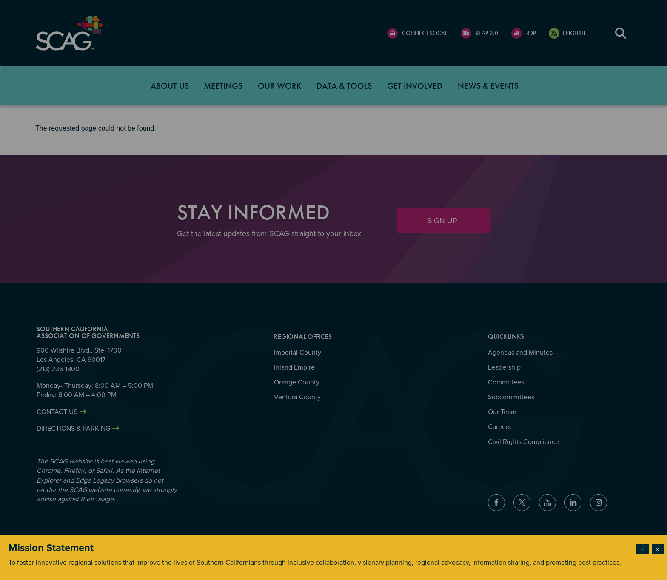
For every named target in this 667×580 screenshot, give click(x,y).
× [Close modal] (657, 549)
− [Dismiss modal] (642, 549)
